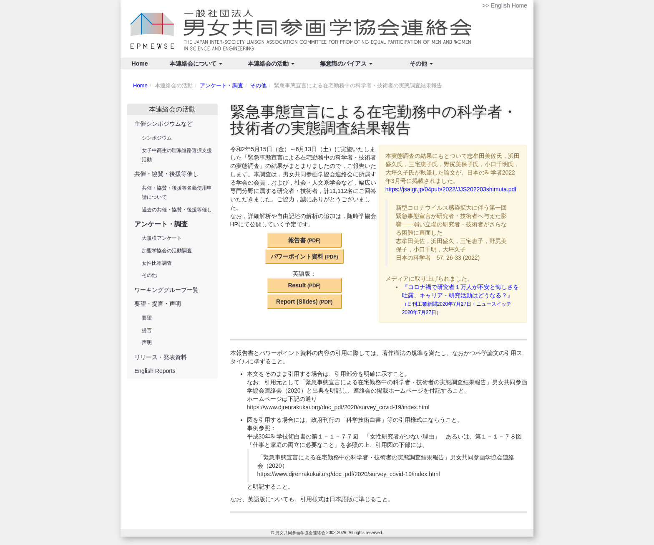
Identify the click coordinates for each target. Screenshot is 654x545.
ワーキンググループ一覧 (166, 289)
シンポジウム (157, 138)
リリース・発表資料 (160, 357)
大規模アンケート (162, 238)
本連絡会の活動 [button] (271, 63)
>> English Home (505, 5)
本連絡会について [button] (196, 63)
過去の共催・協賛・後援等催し (177, 210)
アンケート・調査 (221, 85)
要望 (147, 318)
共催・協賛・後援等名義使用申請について (177, 192)
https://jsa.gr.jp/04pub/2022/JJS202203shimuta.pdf (450, 189)
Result (304, 285)
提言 (147, 330)
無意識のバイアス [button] (346, 63)
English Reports (155, 371)
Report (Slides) (304, 301)
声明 (147, 342)
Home (140, 63)
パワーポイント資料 (304, 256)
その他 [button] (421, 63)
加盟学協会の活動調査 (167, 250)
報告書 (304, 240)
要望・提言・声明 (157, 303)
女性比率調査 (157, 263)
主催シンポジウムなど (163, 123)
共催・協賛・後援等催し (166, 173)
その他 (258, 85)
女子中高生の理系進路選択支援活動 (177, 154)
